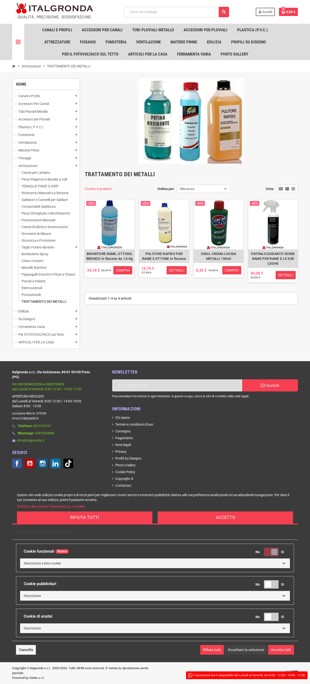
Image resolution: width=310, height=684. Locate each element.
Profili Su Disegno (128, 458)
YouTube (30, 463)
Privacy (120, 451)
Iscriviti (270, 385)
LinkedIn (55, 463)
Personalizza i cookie (67, 506)
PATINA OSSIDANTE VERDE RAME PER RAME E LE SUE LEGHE (273, 258)
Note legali (123, 445)
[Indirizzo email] (177, 385)
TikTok (68, 463)
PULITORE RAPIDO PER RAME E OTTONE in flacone (164, 256)
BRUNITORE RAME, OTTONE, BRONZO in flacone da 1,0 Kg (109, 256)
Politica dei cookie (32, 506)
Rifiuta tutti (84, 517)
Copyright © (124, 479)
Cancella (26, 650)
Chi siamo (122, 418)
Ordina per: (166, 189)
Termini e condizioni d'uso (134, 424)
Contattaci (123, 485)
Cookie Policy (125, 472)
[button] (155, 563)
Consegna (123, 431)
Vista (270, 189)
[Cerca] (176, 12)
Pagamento (124, 438)
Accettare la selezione (246, 650)
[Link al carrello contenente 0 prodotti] (288, 12)
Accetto (225, 517)
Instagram (42, 463)
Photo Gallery (125, 465)
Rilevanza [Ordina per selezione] (187, 189)
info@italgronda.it (30, 440)
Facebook (17, 463)
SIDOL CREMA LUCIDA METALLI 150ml (218, 256)
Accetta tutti (281, 650)
